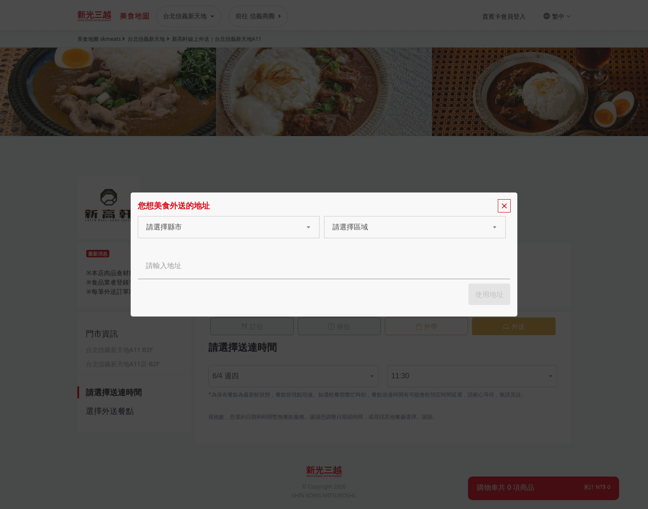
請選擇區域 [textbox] (350, 227)
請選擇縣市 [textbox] (164, 227)
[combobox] (220, 227)
